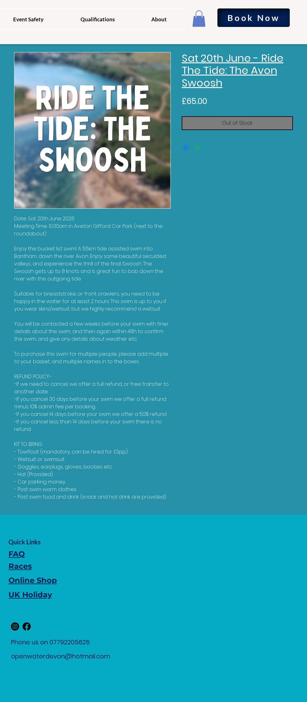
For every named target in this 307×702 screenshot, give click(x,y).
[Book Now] (253, 17)
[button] (199, 18)
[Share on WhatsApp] (197, 147)
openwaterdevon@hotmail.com (60, 656)
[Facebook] (27, 626)
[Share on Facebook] (186, 147)
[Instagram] (15, 626)
